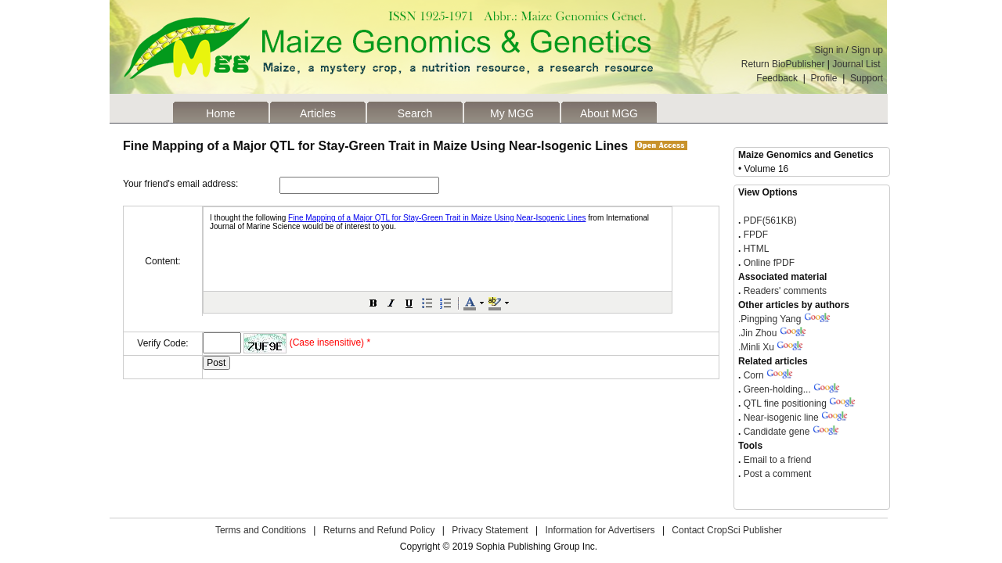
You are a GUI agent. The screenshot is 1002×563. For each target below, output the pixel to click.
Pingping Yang (769, 319)
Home (220, 113)
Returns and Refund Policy (379, 530)
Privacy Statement (490, 530)
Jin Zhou (757, 333)
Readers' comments (784, 290)
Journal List (857, 64)
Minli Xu (756, 347)
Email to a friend (776, 459)
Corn (754, 375)
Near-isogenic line (781, 417)
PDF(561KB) (770, 220)
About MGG (609, 113)
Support (866, 78)
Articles (318, 113)
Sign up (867, 50)
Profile (824, 78)
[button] (373, 302)
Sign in (829, 50)
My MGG (512, 113)
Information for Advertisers (599, 530)
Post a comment (776, 473)
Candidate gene (777, 431)
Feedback (777, 78)
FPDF (754, 234)
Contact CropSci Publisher (727, 530)
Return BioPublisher (783, 64)
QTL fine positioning (785, 403)
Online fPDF (768, 262)
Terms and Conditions (260, 530)
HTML (755, 248)
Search (415, 113)
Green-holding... (777, 389)
